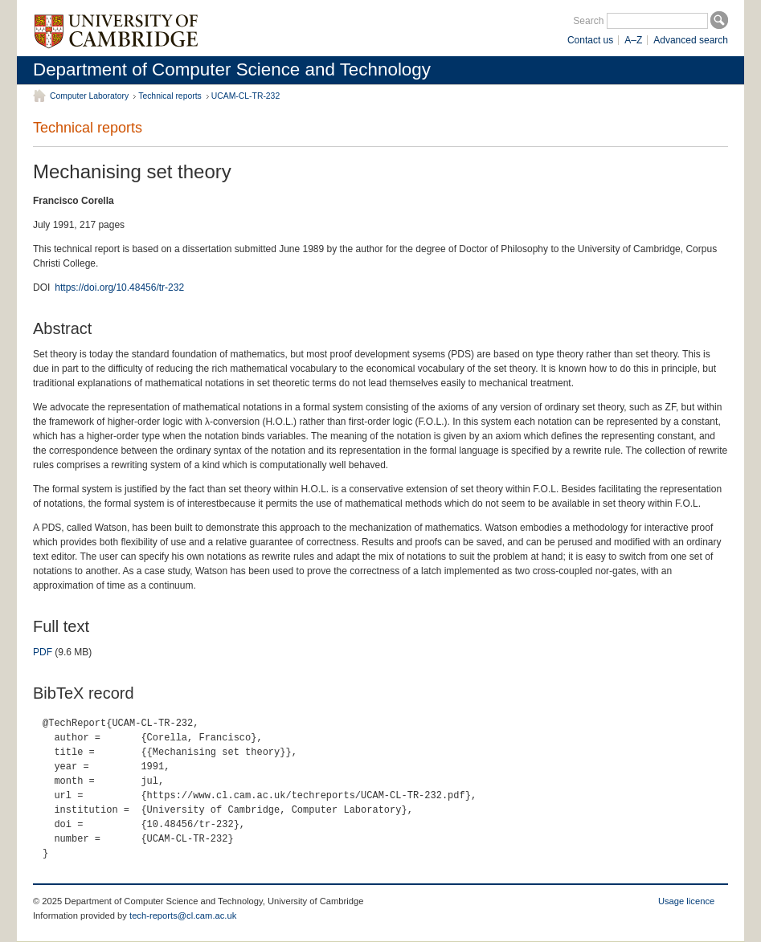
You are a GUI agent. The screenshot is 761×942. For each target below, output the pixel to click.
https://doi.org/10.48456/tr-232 (119, 287)
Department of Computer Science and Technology (232, 69)
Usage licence (686, 901)
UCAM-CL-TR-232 (245, 96)
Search (588, 21)
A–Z (633, 40)
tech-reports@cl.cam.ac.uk (182, 915)
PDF (42, 652)
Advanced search (690, 40)
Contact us (590, 40)
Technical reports (170, 96)
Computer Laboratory (89, 96)
